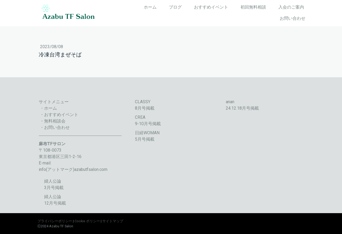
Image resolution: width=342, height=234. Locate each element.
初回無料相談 (253, 7)
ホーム (150, 7)
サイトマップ (112, 221)
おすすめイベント (211, 7)
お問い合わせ (292, 18)
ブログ (175, 7)
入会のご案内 (291, 7)
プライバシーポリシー (54, 221)
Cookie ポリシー (87, 221)
